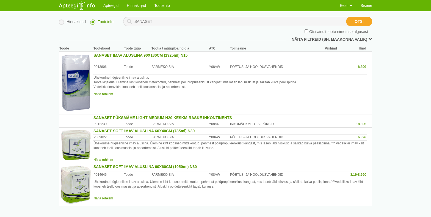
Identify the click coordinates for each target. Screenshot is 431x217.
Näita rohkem (103, 94)
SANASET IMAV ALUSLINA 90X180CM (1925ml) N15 (140, 55)
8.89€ (362, 67)
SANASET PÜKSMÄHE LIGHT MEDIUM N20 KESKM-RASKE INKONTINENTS (162, 118)
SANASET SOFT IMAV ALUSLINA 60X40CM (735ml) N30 (144, 131)
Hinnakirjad (136, 5)
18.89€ (361, 124)
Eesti (346, 5)
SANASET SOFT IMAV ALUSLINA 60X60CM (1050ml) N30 (145, 166)
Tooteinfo (162, 5)
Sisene (366, 5)
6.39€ (362, 137)
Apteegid (110, 5)
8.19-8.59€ (358, 175)
